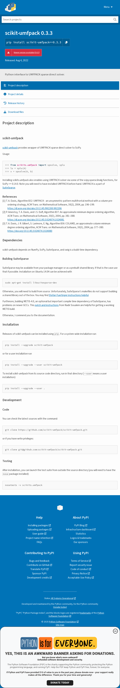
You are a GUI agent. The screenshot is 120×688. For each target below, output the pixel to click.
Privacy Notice (79, 573)
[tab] (60, 85)
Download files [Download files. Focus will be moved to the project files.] (13, 112)
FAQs (39, 542)
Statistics (81, 533)
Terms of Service (79, 561)
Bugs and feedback (39, 561)
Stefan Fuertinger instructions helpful (69, 295)
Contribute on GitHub (38, 565)
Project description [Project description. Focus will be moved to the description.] (15, 85)
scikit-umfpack (10, 148)
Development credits (38, 577)
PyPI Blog (79, 525)
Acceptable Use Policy (79, 577)
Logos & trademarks (80, 538)
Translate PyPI (38, 569)
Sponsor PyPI (39, 573)
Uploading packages (38, 529)
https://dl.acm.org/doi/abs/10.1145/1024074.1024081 (35, 220)
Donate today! (60, 607)
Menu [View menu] (108, 7)
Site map (60, 624)
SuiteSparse (8, 188)
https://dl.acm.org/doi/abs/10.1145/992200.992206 (34, 208)
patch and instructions (47, 305)
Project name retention (38, 538)
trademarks (85, 612)
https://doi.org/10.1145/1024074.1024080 (29, 231)
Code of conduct (79, 569)
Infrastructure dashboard (79, 529)
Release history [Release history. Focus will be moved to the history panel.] (13, 103)
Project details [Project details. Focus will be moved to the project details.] (13, 94)
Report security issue (81, 565)
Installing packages (38, 525)
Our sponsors (81, 542)
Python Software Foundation (62, 621)
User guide (38, 533)
